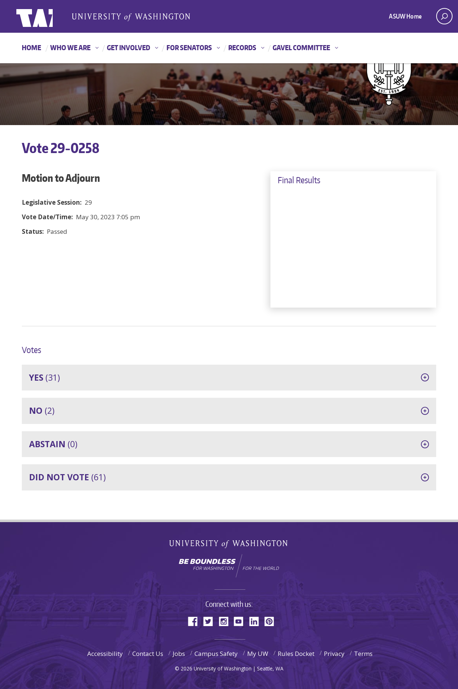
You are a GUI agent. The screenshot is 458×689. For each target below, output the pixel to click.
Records (242, 47)
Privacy (334, 653)
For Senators (189, 47)
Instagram (226, 621)
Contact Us (147, 653)
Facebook (195, 621)
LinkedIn (256, 621)
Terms (363, 653)
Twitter (210, 621)
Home (31, 47)
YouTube (241, 621)
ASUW (46, 16)
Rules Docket (296, 653)
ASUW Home (405, 16)
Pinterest (272, 621)
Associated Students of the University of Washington (131, 16)
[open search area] (444, 16)
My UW (257, 653)
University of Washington (229, 545)
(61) (67, 477)
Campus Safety (216, 653)
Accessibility (105, 653)
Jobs (179, 653)
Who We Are (70, 47)
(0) (53, 444)
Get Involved (128, 47)
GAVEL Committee (301, 47)
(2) (42, 410)
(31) (44, 377)
